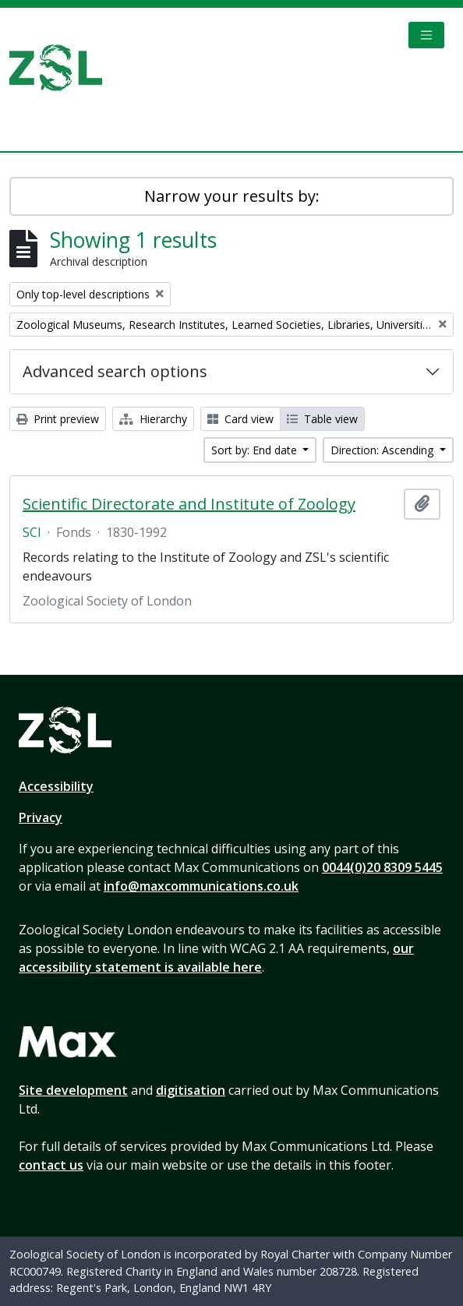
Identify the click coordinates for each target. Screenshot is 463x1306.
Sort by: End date (255, 450)
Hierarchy (153, 418)
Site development (73, 1090)
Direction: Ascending (383, 450)
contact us (51, 1165)
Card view (240, 418)
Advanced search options (115, 371)
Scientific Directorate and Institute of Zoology (189, 504)
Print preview (57, 418)
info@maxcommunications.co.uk (201, 886)
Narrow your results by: (232, 195)
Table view (322, 418)
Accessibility (56, 786)
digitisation (190, 1090)
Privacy (40, 817)
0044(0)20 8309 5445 (382, 867)
